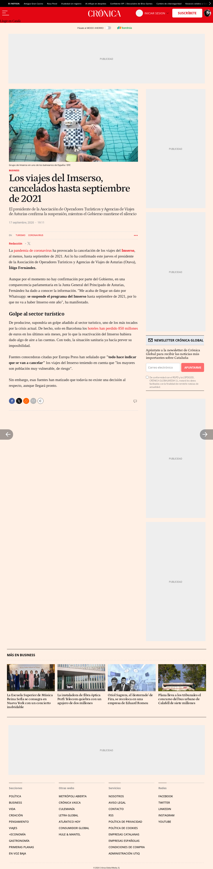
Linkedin (164, 809)
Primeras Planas (21, 847)
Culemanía (67, 809)
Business (14, 170)
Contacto (116, 809)
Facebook (165, 796)
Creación (16, 815)
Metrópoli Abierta (73, 796)
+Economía (17, 834)
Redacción (16, 243)
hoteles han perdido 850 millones (113, 328)
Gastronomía (19, 841)
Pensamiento (19, 822)
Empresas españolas (124, 841)
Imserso (127, 250)
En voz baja (17, 853)
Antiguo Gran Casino (33, 3)
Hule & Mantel (69, 834)
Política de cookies (123, 828)
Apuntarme (192, 367)
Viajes (13, 828)
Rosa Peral (52, 3)
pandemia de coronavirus (33, 250)
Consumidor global (74, 828)
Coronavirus (35, 235)
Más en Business (21, 655)
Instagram (166, 815)
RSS (111, 815)
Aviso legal (117, 802)
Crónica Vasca (70, 802)
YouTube (164, 822)
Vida (12, 809)
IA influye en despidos (95, 3)
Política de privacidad (125, 822)
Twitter (164, 802)
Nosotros (116, 796)
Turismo (20, 235)
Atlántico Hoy (69, 822)
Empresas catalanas (124, 834)
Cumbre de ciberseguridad (168, 3)
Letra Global (68, 815)
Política (15, 796)
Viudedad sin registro (71, 3)
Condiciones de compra (127, 847)
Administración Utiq (124, 853)
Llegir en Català (10, 21)
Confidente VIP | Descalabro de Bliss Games (131, 3)
